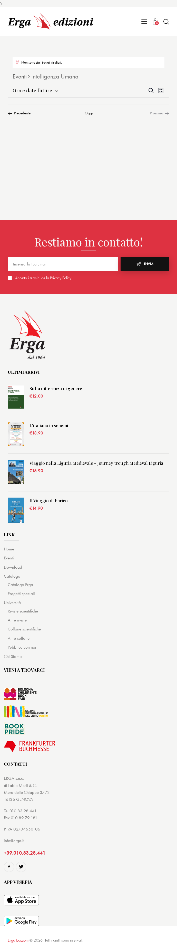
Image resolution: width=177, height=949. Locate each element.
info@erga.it (14, 840)
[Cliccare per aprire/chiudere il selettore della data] (32, 90)
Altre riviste (17, 620)
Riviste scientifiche (23, 611)
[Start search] (166, 22)
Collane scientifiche (24, 629)
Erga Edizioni (18, 940)
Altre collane (19, 638)
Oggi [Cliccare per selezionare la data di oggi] (89, 113)
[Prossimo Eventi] (159, 113)
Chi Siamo (13, 656)
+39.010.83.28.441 (24, 853)
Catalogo (12, 576)
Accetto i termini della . (43, 278)
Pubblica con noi (22, 647)
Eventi (20, 76)
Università (12, 602)
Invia (149, 264)
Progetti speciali (21, 593)
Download (13, 567)
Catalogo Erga (20, 584)
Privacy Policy (60, 278)
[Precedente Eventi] (19, 113)
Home (9, 549)
